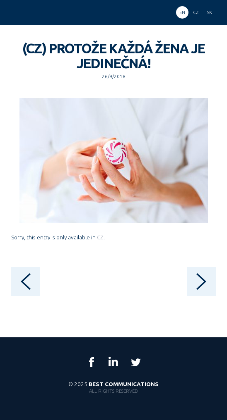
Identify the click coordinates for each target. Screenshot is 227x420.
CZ (100, 237)
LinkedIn (113, 362)
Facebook (91, 362)
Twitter (135, 362)
